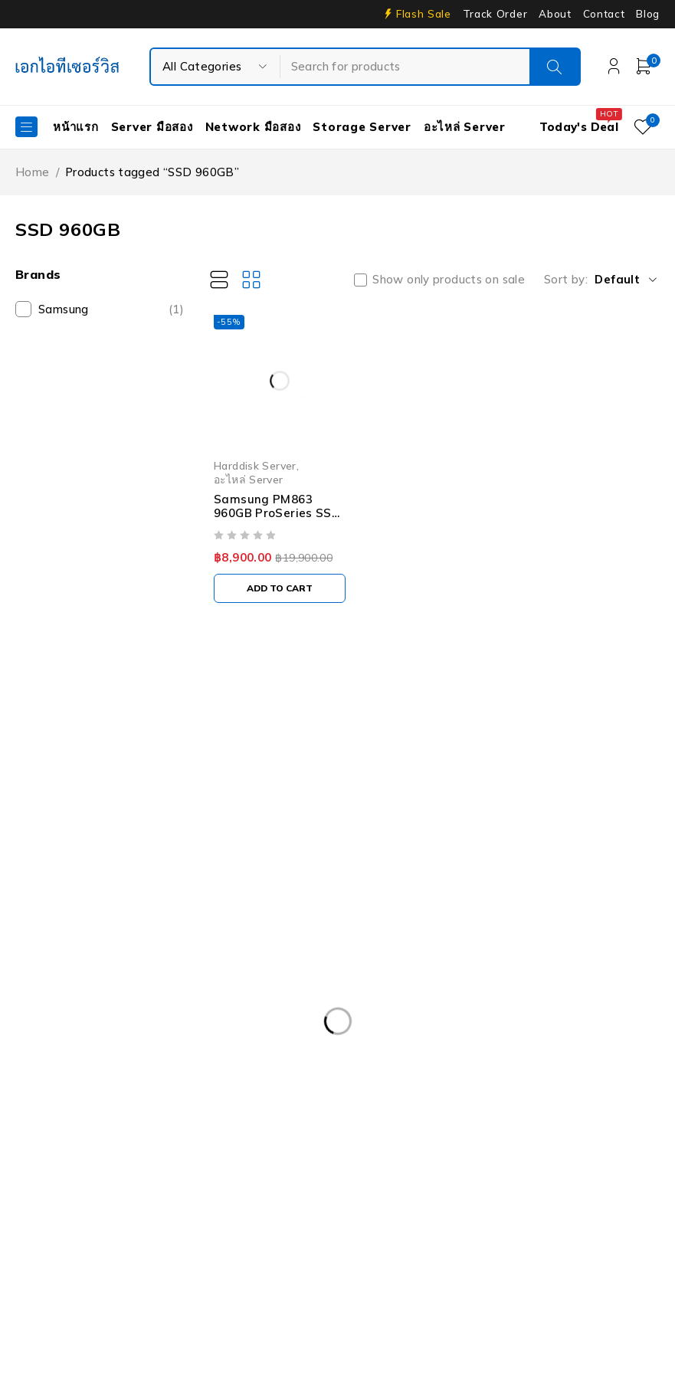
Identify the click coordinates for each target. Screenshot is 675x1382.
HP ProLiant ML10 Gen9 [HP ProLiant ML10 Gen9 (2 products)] (533, 1154)
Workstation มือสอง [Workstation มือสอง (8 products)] (80, 1280)
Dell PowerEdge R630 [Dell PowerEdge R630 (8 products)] (427, 1029)
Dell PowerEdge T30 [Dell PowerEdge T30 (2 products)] (83, 1092)
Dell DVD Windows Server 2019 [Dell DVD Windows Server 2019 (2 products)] (432, 966)
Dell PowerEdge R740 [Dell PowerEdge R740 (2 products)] (251, 1060)
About (555, 14)
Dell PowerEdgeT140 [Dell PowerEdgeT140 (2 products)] (229, 1092)
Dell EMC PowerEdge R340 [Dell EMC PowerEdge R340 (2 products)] (99, 997)
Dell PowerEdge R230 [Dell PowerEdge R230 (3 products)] (436, 997)
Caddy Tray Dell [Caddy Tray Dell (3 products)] (166, 966)
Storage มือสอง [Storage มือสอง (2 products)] (305, 1249)
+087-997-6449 (69, 827)
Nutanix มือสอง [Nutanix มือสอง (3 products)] (68, 1217)
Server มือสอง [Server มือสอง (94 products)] (194, 1249)
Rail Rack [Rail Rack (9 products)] (167, 1217)
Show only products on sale (448, 280)
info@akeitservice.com (78, 804)
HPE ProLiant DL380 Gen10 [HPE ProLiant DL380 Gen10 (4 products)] (364, 1154)
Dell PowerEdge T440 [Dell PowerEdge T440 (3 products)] (528, 1092)
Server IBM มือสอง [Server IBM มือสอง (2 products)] (76, 1249)
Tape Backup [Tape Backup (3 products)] (415, 1249)
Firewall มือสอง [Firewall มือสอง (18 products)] (229, 1123)
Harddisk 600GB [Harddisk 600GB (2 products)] (559, 1123)
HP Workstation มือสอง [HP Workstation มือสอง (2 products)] (90, 1186)
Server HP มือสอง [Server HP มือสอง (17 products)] (508, 1217)
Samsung (111, 309)
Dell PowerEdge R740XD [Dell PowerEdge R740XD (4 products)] (408, 1060)
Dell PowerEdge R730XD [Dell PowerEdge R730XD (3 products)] (94, 1060)
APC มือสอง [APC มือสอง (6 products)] (59, 966)
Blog (648, 14)
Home (32, 172)
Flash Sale (423, 14)
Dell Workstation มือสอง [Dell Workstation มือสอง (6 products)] (92, 1123)
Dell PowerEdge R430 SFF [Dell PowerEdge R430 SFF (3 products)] (97, 1029)
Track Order (495, 14)
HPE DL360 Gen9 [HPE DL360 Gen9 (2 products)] (213, 1154)
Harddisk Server (255, 465)
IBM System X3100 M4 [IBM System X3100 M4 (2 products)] (400, 1186)
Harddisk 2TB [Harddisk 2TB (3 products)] (446, 1123)
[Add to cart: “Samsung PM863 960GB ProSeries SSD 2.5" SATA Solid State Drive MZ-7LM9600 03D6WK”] (280, 588)
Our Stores (69, 781)
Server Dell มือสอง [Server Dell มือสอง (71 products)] (380, 1217)
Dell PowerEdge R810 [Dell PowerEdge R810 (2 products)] (565, 1060)
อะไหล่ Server (248, 479)
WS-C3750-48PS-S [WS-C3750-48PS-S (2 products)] (219, 1280)
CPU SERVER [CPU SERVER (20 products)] (278, 966)
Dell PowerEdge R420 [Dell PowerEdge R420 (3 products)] (585, 997)
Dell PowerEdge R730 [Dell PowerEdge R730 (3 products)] (576, 1029)
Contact (604, 14)
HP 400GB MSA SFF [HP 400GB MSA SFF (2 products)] (81, 1154)
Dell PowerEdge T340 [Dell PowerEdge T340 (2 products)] (377, 1092)
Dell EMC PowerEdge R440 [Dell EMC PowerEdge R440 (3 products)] (274, 997)
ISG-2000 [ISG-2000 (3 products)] (519, 1186)
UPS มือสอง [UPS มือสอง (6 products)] (516, 1249)
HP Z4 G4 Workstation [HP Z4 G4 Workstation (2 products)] (246, 1186)
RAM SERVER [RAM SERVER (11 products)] (262, 1217)
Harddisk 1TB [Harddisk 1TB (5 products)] (339, 1123)
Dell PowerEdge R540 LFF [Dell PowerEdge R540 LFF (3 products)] (268, 1029)
